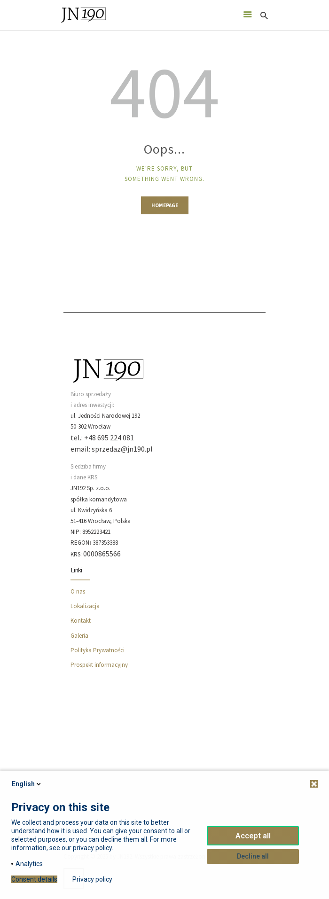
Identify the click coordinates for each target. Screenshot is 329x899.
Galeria (79, 636)
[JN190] (164, 751)
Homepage (164, 205)
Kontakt (80, 621)
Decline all (253, 856)
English (27, 784)
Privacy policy (92, 879)
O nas (77, 591)
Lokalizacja (85, 606)
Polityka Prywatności (97, 650)
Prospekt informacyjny (99, 665)
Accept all (253, 835)
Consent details (34, 879)
